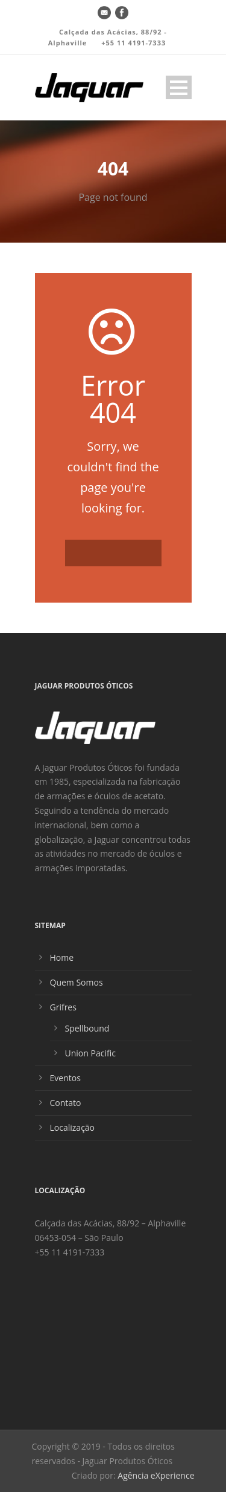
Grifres (63, 1007)
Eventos (65, 1078)
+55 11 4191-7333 (133, 42)
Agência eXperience (156, 1475)
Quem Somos (76, 982)
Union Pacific (90, 1053)
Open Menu (179, 87)
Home (62, 957)
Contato (65, 1102)
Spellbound (87, 1028)
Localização (72, 1127)
